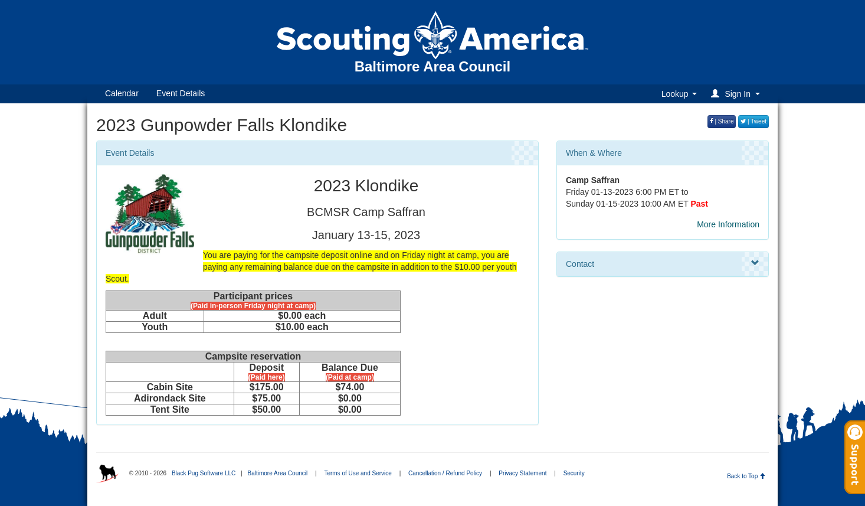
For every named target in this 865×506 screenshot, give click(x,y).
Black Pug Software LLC (203, 473)
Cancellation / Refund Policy (445, 473)
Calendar (122, 93)
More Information (728, 224)
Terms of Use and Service (358, 473)
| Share (722, 121)
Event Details (180, 93)
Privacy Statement (522, 473)
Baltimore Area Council (277, 473)
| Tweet (753, 121)
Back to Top (746, 476)
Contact (662, 263)
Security (574, 473)
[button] (737, 93)
